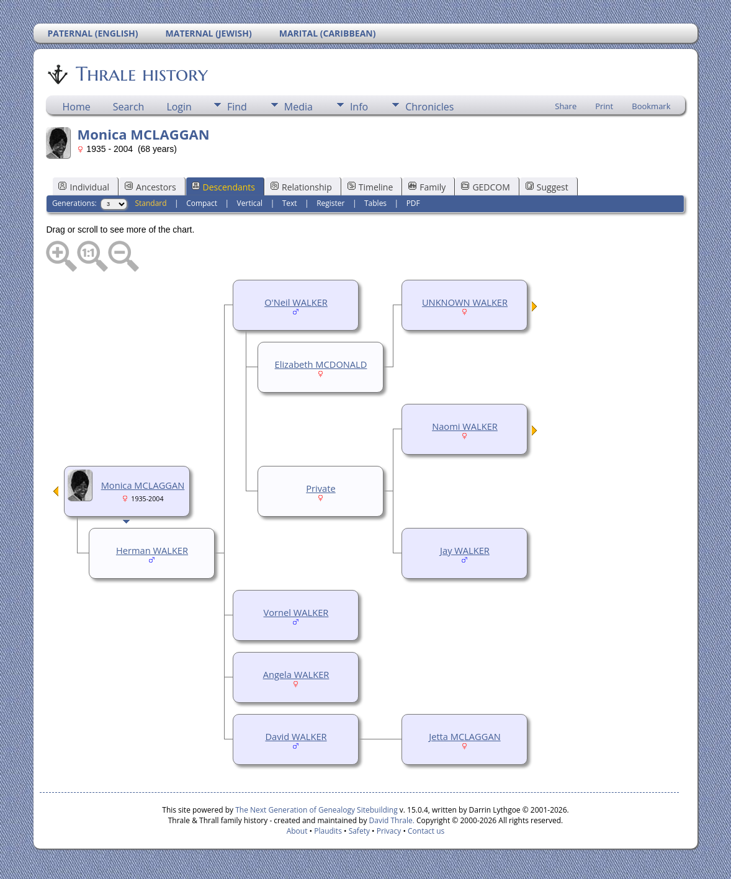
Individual (83, 187)
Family (427, 187)
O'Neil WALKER (296, 302)
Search (129, 107)
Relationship (301, 187)
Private (320, 488)
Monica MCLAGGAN (143, 485)
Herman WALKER (152, 550)
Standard (150, 203)
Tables (375, 203)
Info (359, 107)
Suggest (547, 187)
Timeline (370, 187)
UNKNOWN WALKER (465, 302)
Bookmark (651, 106)
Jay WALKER (465, 550)
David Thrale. (390, 820)
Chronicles (429, 107)
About (297, 831)
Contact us (426, 831)
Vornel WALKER (296, 612)
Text (289, 203)
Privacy (389, 831)
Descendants (223, 187)
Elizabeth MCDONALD (321, 364)
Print (604, 106)
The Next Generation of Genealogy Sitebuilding (316, 810)
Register (330, 203)
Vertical (250, 203)
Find (237, 107)
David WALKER (295, 736)
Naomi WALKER (465, 426)
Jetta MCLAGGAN (465, 736)
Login (179, 107)
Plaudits (328, 831)
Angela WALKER (296, 674)
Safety (359, 831)
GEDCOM (485, 187)
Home (76, 107)
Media (298, 107)
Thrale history (141, 73)
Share (565, 106)
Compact (201, 203)
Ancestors (150, 187)
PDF (413, 203)
